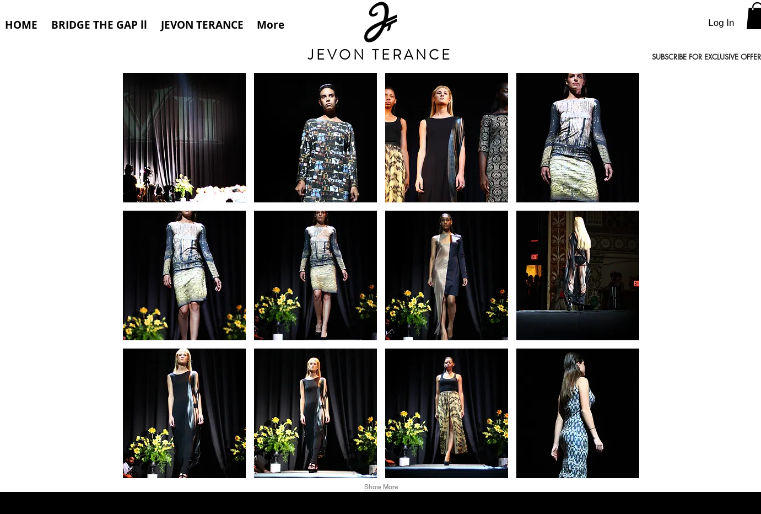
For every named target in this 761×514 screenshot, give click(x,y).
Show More (381, 487)
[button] (184, 137)
